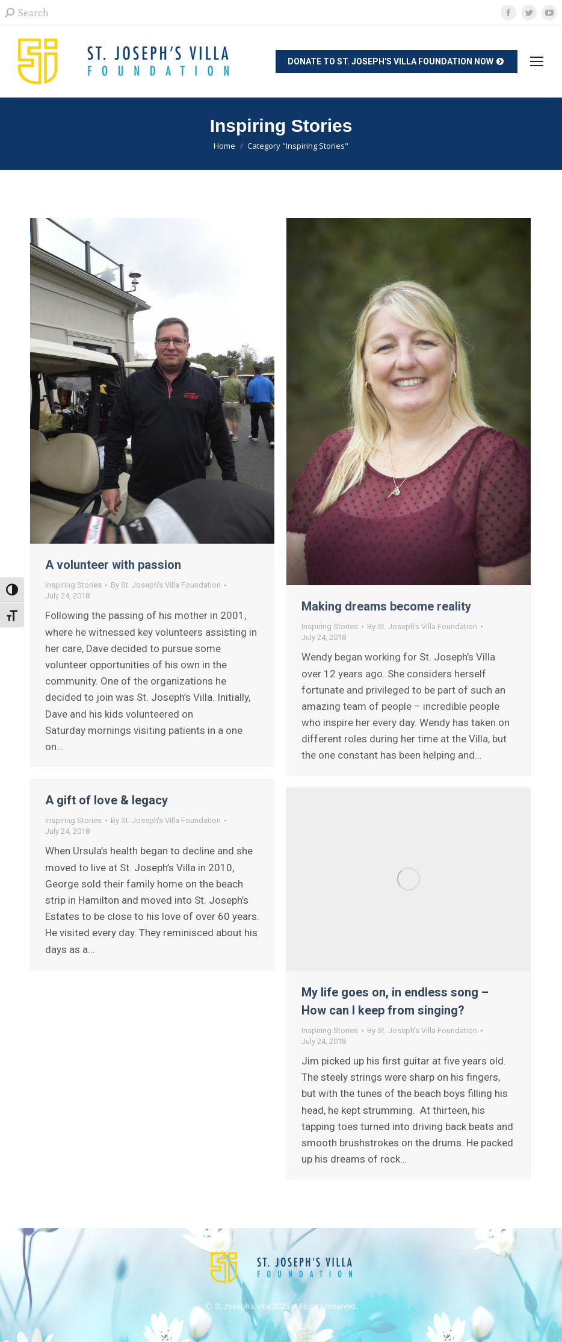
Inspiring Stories (73, 584)
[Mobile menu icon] (537, 61)
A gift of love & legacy (106, 800)
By (166, 584)
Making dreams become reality (386, 606)
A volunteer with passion (113, 565)
